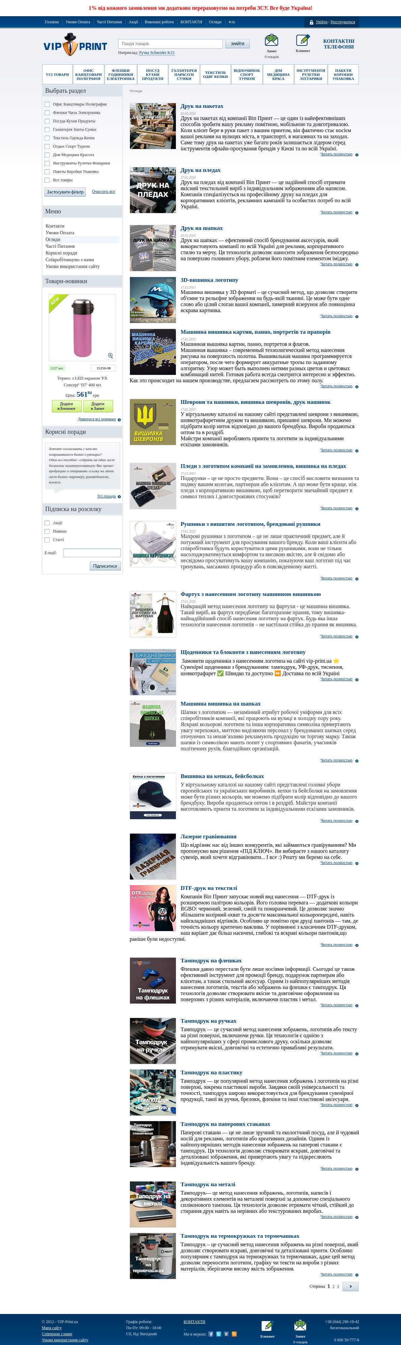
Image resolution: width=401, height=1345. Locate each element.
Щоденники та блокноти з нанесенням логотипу (243, 652)
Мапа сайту (52, 1327)
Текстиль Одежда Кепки (74, 138)
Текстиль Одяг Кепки (215, 74)
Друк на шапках (202, 228)
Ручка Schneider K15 (156, 52)
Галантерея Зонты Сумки (74, 129)
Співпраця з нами (57, 1334)
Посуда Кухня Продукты (74, 121)
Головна (52, 22)
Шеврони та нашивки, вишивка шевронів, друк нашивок (255, 402)
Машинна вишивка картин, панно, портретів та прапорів (255, 332)
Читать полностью (336, 154)
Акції (133, 22)
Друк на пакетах (202, 106)
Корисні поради (61, 253)
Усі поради (106, 496)
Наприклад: (146, 52)
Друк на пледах (200, 170)
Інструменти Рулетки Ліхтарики (311, 74)
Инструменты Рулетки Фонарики (81, 163)
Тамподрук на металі (208, 1184)
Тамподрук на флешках (211, 960)
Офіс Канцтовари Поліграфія (88, 74)
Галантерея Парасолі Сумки (184, 74)
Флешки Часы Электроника (76, 112)
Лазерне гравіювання (209, 836)
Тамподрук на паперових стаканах (225, 1124)
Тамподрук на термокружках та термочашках (240, 1236)
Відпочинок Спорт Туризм (247, 74)
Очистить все (103, 191)
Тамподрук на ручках (209, 1021)
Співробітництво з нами (70, 259)
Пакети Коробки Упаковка (343, 74)
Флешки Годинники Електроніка (121, 74)
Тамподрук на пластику (211, 1072)
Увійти (321, 22)
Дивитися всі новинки (97, 419)
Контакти (55, 226)
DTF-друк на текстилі (209, 888)
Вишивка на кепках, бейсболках (222, 776)
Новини (59, 531)
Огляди (215, 22)
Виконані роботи (159, 22)
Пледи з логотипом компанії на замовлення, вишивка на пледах (263, 466)
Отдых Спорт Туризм (71, 146)
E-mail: (51, 552)
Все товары (63, 180)
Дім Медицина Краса (278, 74)
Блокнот (303, 46)
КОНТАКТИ (191, 22)
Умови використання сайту (73, 266)
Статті (58, 539)
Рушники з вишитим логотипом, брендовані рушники (250, 524)
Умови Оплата (77, 22)
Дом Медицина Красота (73, 154)
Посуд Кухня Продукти (152, 74)
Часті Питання (109, 22)
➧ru (231, 22)
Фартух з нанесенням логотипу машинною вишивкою (251, 594)
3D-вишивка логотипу (209, 280)
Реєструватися (342, 22)
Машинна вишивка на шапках (221, 703)
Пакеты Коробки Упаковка (76, 171)
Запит (272, 46)
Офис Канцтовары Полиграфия (80, 104)
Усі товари (57, 74)
